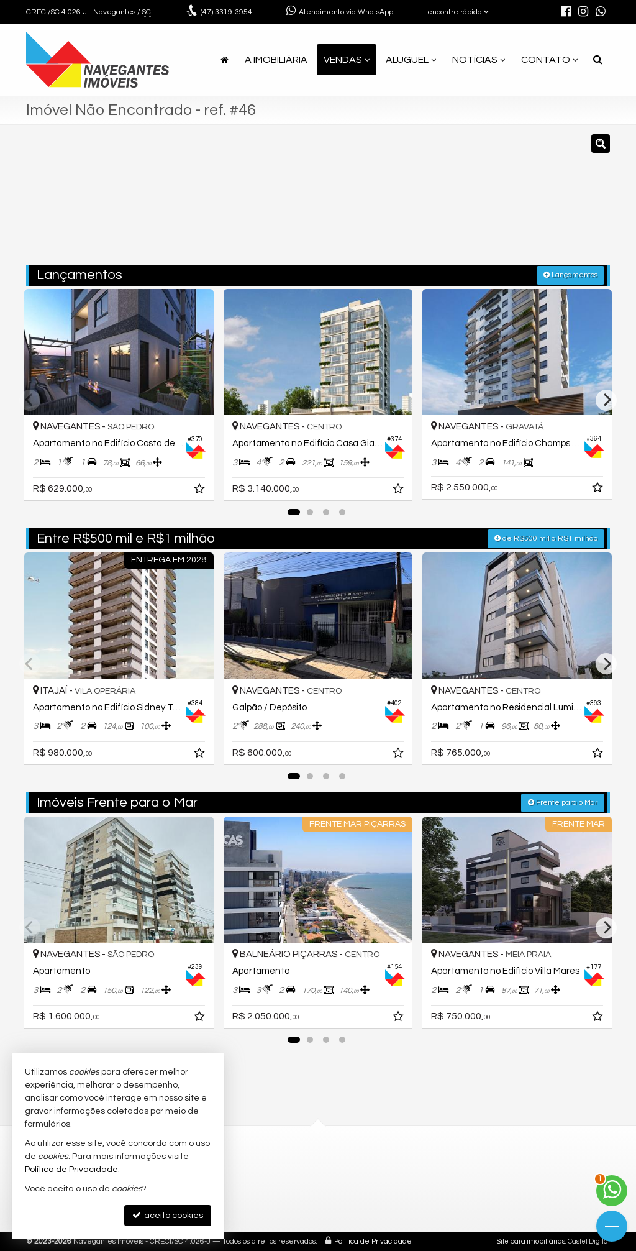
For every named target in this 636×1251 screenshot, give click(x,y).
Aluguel (411, 60)
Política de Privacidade (373, 1241)
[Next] (606, 400)
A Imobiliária (276, 60)
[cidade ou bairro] (411, 200)
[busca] (597, 59)
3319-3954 (226, 12)
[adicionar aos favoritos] (201, 491)
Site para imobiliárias (531, 1241)
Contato (549, 60)
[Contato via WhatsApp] (611, 1190)
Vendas (347, 60)
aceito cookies (167, 1215)
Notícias (478, 60)
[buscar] (488, 200)
